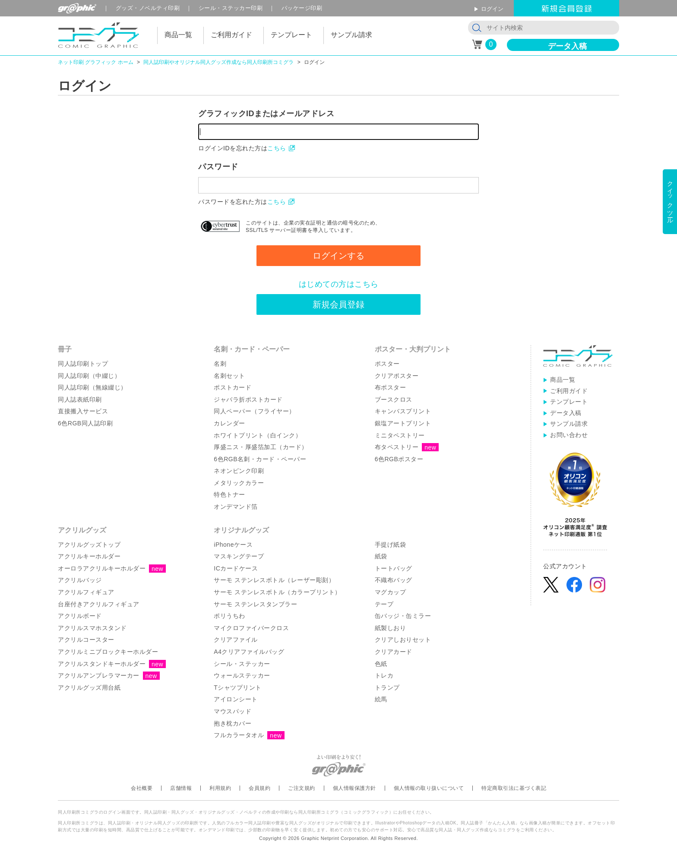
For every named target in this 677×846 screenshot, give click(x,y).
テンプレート (569, 401)
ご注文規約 (301, 788)
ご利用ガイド (569, 390)
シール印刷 (231, 8)
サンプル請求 (569, 423)
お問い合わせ (569, 434)
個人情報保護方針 (354, 788)
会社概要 (141, 788)
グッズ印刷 (148, 8)
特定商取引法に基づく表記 (513, 788)
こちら (276, 148)
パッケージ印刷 (302, 8)
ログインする (338, 255)
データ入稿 (567, 46)
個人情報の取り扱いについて (429, 788)
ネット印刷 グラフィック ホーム (95, 62)
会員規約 (259, 788)
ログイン (492, 9)
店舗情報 (181, 788)
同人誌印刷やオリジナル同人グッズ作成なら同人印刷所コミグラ (218, 62)
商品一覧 (562, 379)
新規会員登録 (338, 304)
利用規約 (220, 788)
